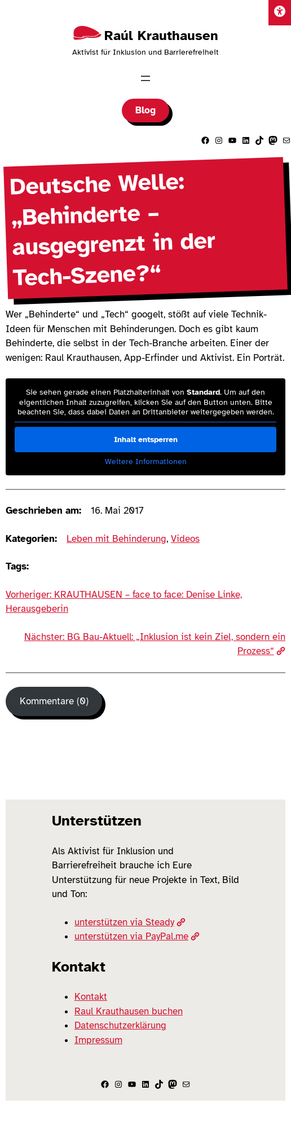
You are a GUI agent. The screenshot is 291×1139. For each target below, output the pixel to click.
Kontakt (90, 997)
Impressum (98, 1040)
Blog (145, 110)
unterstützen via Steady (130, 922)
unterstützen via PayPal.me (137, 936)
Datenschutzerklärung (120, 1025)
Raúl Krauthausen (161, 35)
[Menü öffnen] (145, 78)
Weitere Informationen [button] (146, 461)
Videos (185, 539)
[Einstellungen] (279, 12)
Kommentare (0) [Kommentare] (54, 701)
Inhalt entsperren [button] (146, 439)
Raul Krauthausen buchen (128, 1011)
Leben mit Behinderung (116, 539)
